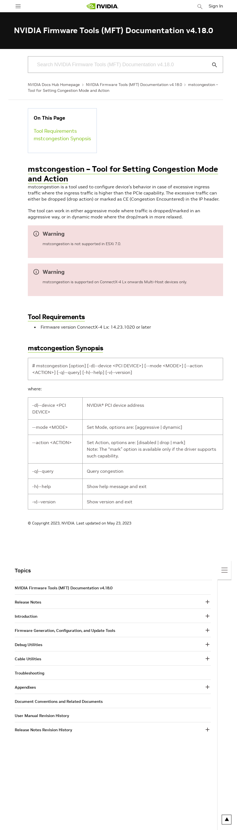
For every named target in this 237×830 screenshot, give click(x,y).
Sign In (216, 6)
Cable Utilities (28, 658)
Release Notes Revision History (43, 729)
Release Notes (28, 602)
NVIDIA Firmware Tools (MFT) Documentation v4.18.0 (134, 84)
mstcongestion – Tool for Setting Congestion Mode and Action (123, 174)
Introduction (26, 616)
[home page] (102, 6)
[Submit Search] (211, 65)
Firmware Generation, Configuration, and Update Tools (65, 630)
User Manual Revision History (42, 715)
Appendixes (25, 687)
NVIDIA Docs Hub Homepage (54, 84)
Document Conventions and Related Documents (59, 701)
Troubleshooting (29, 673)
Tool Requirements (55, 131)
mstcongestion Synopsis (62, 138)
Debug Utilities (28, 644)
